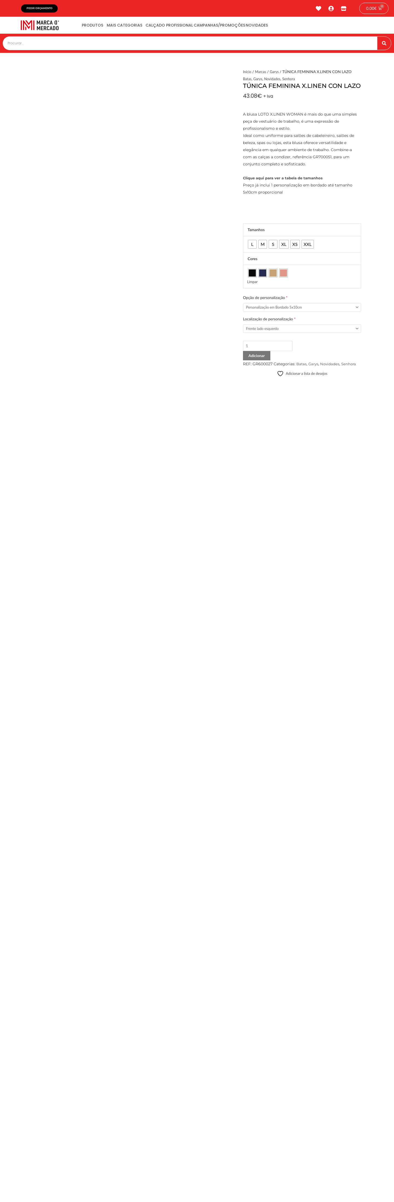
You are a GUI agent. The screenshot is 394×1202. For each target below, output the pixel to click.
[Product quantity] (270, 349)
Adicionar (256, 359)
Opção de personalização (265, 299)
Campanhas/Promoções (245, 27)
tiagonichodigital (341, 1190)
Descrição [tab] (44, 384)
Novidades (291, 27)
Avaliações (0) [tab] (47, 399)
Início (247, 73)
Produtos (96, 27)
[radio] (252, 246)
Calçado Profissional (188, 27)
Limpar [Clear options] (253, 283)
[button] (144, 1036)
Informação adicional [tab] (53, 392)
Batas (247, 80)
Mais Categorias (135, 27)
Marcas (262, 73)
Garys (276, 73)
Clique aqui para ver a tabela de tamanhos (286, 179)
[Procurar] (384, 45)
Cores (252, 260)
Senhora (292, 80)
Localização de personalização (269, 321)
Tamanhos (256, 231)
